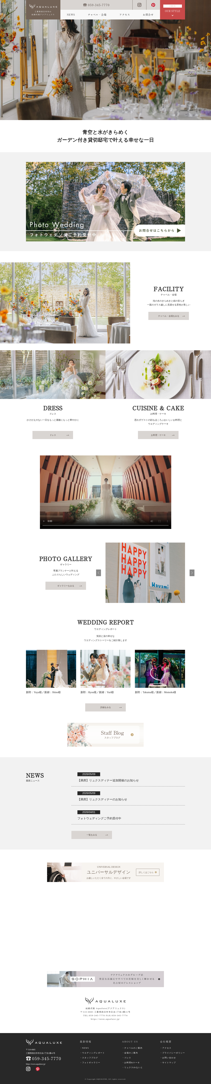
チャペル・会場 (97, 14)
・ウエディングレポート (92, 1053)
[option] (105, 60)
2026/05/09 (88, 774)
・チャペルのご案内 (132, 1048)
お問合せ (148, 14)
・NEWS (84, 1048)
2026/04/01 (88, 812)
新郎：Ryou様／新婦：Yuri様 (97, 692)
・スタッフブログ (89, 1058)
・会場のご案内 (130, 1053)
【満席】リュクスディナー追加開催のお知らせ (108, 780)
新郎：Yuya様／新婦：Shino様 (43, 692)
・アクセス (165, 1048)
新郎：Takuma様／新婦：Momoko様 (155, 692)
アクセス (124, 14)
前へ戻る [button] (98, 573)
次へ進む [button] (192, 573)
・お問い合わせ (168, 1058)
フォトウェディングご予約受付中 (99, 818)
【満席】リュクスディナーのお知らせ (102, 799)
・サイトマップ (168, 1062)
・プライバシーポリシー (172, 1053)
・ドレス (126, 1058)
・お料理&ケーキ (131, 1062)
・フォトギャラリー (90, 1062)
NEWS (71, 14)
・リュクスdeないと (132, 1067)
